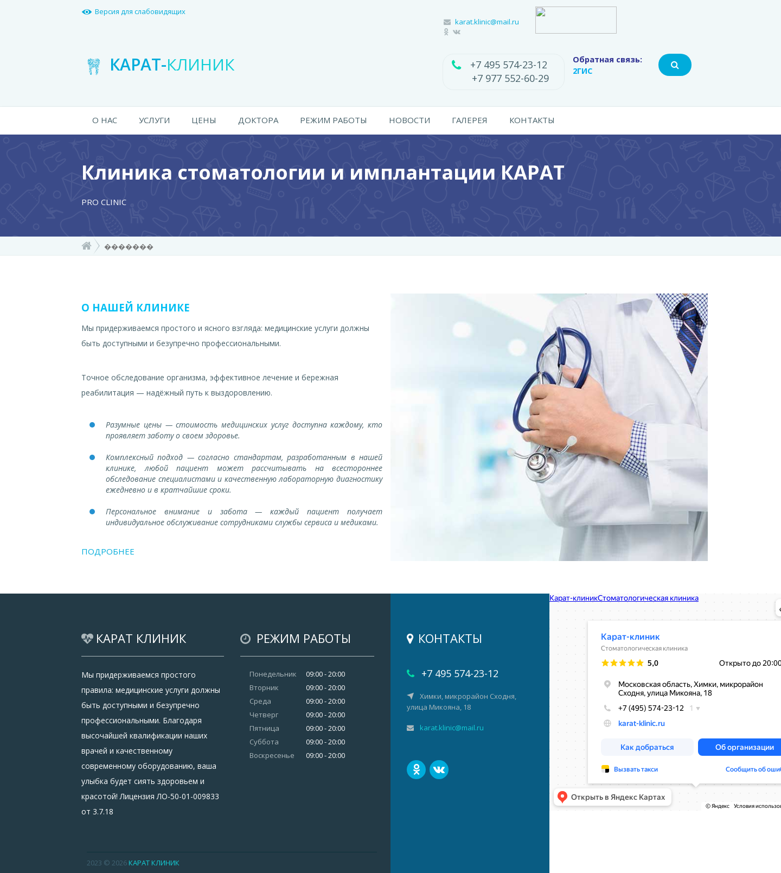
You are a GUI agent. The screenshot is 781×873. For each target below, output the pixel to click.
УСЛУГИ (154, 119)
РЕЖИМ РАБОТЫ (333, 119)
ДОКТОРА (258, 119)
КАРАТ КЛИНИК (154, 863)
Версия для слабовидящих (140, 11)
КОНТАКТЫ (532, 119)
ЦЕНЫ (203, 119)
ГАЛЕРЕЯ (470, 119)
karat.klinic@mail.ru (487, 22)
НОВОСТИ (409, 119)
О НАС (104, 119)
